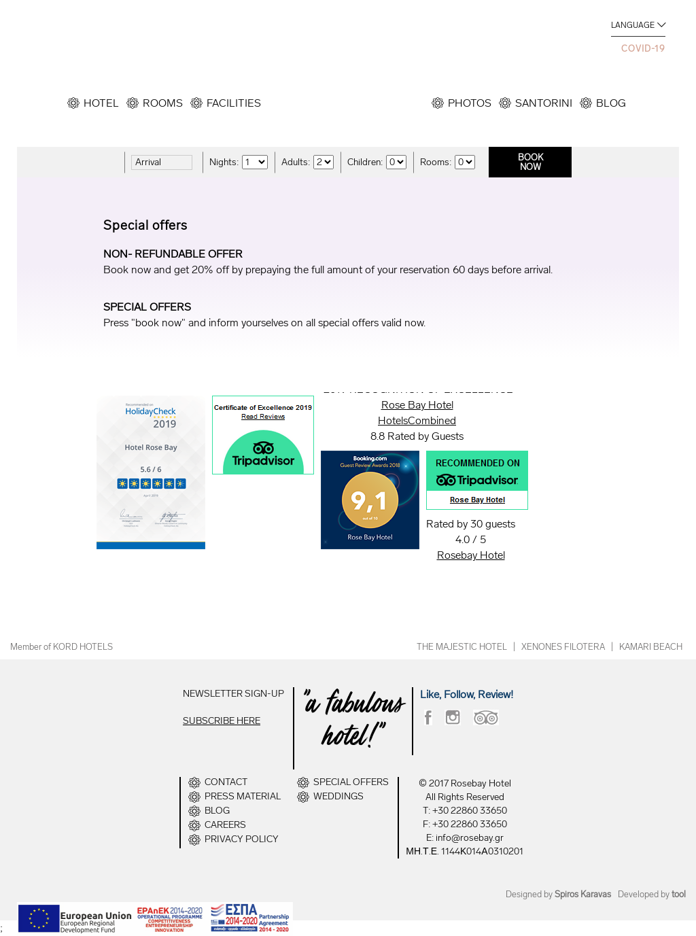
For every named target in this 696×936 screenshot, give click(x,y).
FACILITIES (234, 103)
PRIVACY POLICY (242, 839)
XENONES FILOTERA (563, 647)
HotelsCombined (417, 420)
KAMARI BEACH (650, 647)
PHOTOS (469, 103)
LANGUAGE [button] (633, 25)
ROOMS (163, 103)
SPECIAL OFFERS (351, 782)
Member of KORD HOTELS (61, 647)
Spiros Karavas (583, 894)
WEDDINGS (338, 796)
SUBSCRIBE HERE (221, 721)
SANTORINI (543, 103)
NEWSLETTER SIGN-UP (233, 693)
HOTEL (101, 103)
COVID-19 (643, 49)
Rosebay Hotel (471, 555)
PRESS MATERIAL (243, 796)
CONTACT (226, 782)
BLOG (611, 103)
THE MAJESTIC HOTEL (462, 647)
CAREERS (225, 825)
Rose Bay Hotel (417, 404)
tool (679, 894)
